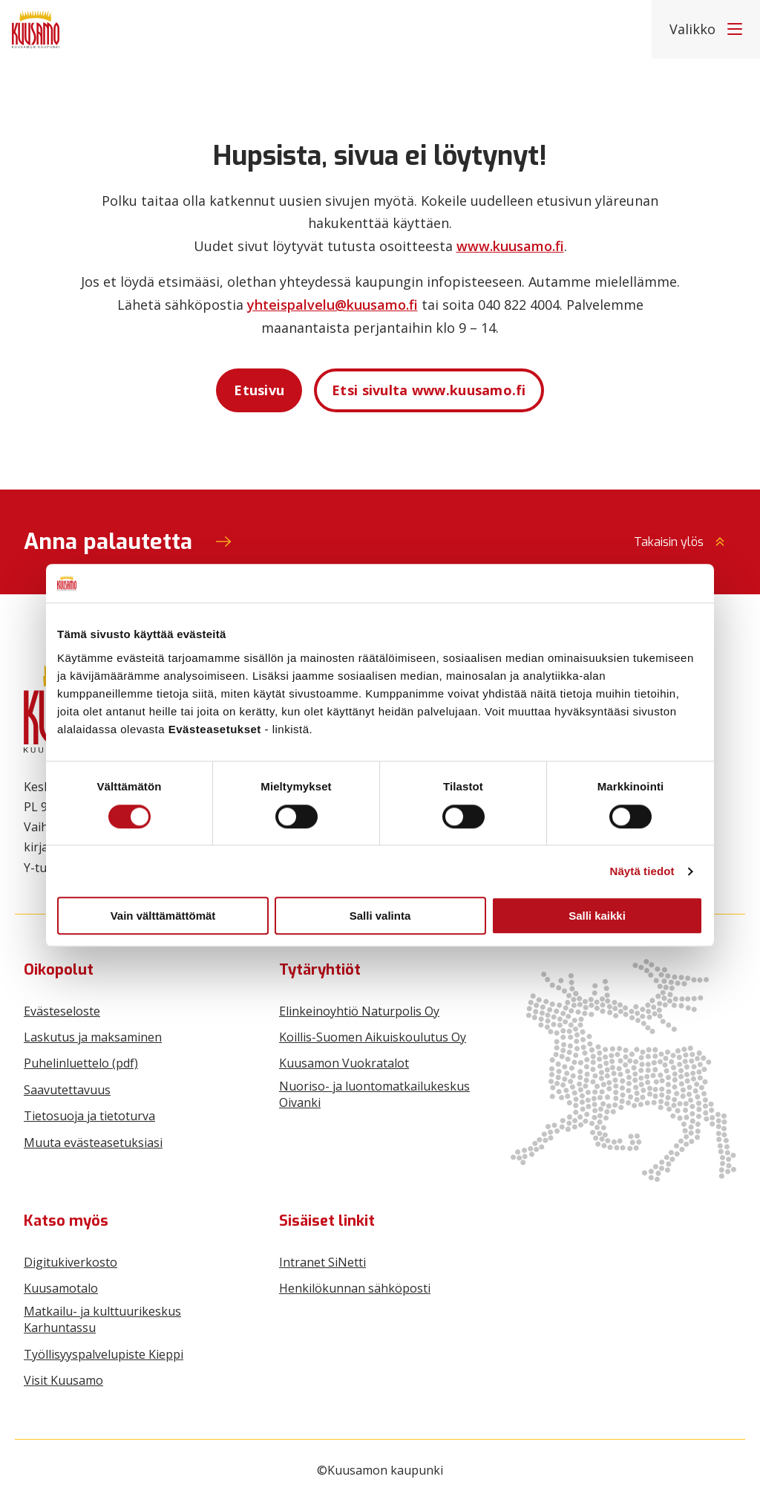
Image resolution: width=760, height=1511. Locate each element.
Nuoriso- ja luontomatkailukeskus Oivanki (374, 1094)
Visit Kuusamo (63, 1380)
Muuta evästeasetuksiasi (93, 1142)
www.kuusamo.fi (510, 246)
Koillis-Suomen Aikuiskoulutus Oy (372, 1037)
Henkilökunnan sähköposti (354, 1288)
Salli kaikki (597, 915)
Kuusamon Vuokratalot (344, 1063)
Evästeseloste (62, 1011)
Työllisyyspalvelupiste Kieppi (103, 1354)
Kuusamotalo (61, 1288)
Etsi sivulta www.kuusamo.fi (429, 390)
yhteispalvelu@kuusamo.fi (332, 304)
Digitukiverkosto (70, 1262)
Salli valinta (380, 915)
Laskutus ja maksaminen (93, 1037)
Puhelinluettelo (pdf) (81, 1063)
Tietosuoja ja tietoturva (89, 1116)
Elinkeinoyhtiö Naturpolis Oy (359, 1011)
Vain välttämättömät (163, 915)
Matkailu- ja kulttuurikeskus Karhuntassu (102, 1319)
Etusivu (259, 390)
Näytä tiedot (642, 871)
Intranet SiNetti (322, 1262)
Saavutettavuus (67, 1090)
